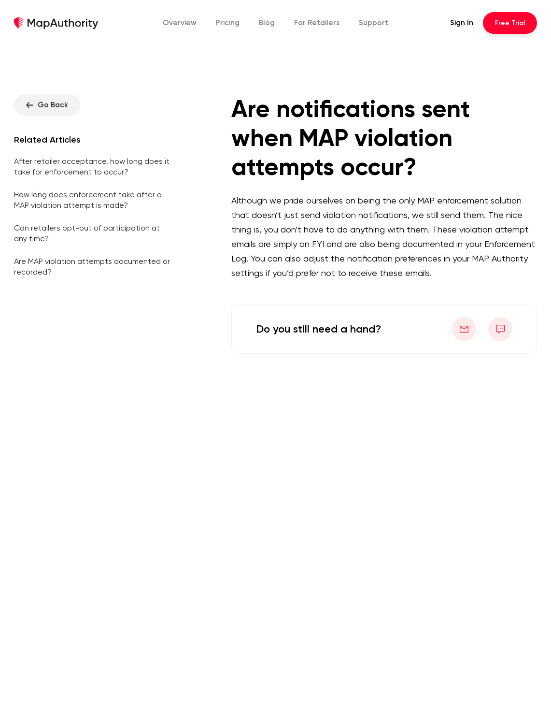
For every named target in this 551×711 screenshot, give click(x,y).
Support (373, 22)
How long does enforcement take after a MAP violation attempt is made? (88, 200)
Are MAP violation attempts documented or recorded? (92, 266)
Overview (180, 22)
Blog (267, 22)
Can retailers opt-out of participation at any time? (87, 233)
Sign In (461, 22)
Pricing (228, 22)
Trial (510, 23)
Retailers (316, 22)
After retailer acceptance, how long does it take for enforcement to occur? (92, 166)
